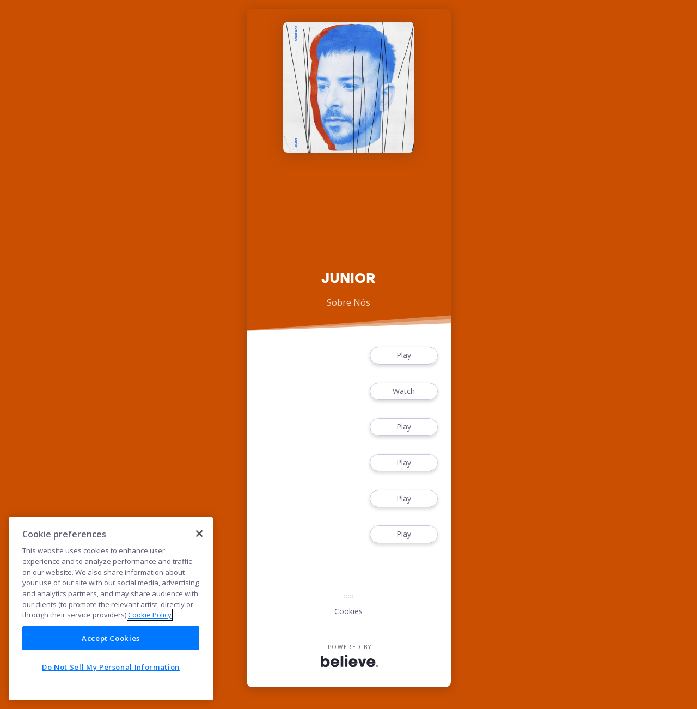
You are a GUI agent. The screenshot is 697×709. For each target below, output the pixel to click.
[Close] (199, 534)
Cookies (348, 611)
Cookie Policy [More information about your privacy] (150, 615)
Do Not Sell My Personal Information (111, 667)
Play (403, 355)
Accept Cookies (111, 638)
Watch (403, 391)
